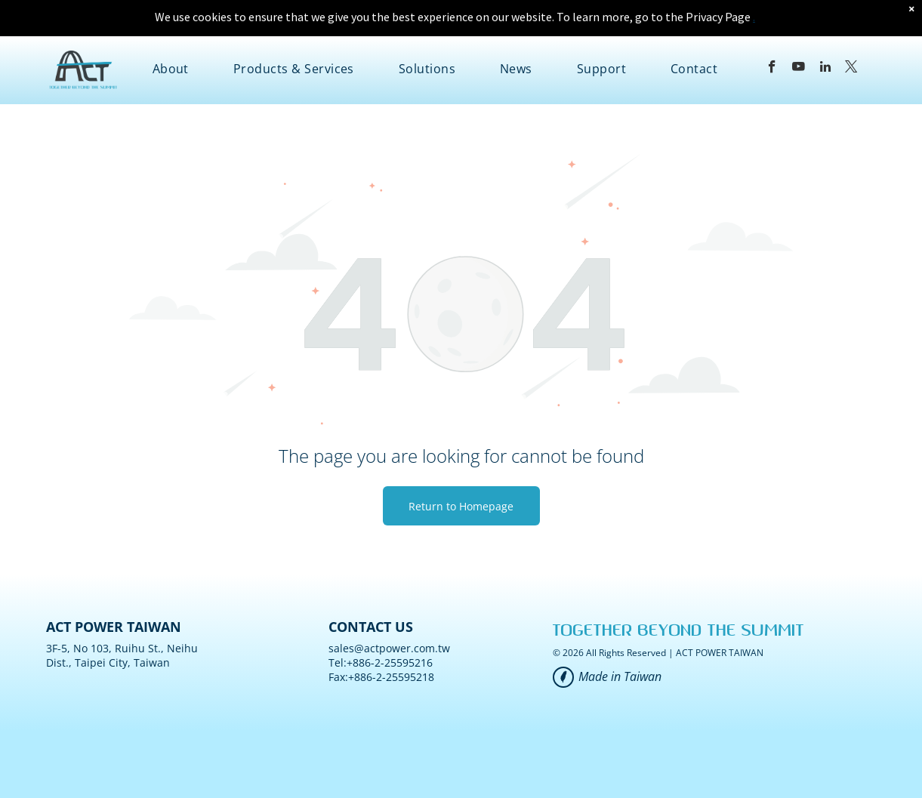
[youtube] (798, 31)
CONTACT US (370, 589)
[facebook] (772, 31)
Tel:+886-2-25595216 (380, 625)
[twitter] (851, 31)
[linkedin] (825, 31)
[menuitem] (170, 31)
